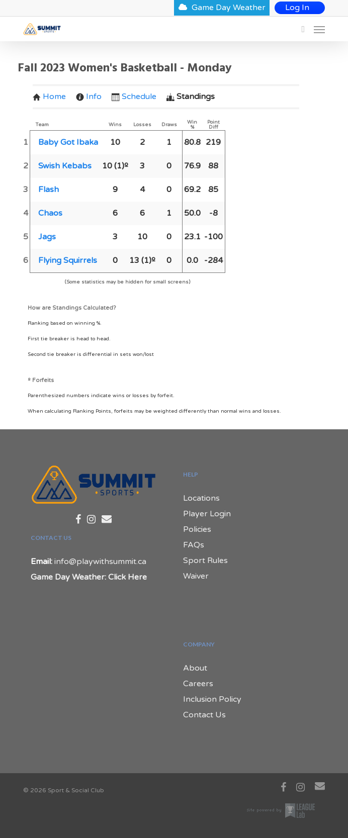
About (195, 668)
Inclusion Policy (212, 699)
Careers (198, 684)
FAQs (193, 545)
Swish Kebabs (65, 166)
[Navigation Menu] (319, 29)
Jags (47, 237)
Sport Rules (205, 560)
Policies (197, 529)
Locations (201, 498)
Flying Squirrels (67, 260)
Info (89, 96)
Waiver (196, 576)
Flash (48, 189)
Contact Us (204, 715)
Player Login (207, 514)
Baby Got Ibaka (68, 142)
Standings (190, 96)
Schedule (134, 96)
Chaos (50, 213)
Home (49, 96)
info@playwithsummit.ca (100, 561)
